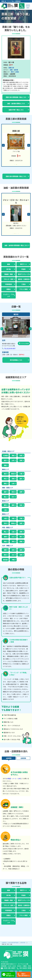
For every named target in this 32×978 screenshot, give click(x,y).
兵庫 (21, 518)
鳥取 (21, 532)
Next (28, 145)
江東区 (17, 72)
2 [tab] (17, 164)
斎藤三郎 (11, 68)
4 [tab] (18, 233)
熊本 (5, 555)
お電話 (9, 778)
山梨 (13, 483)
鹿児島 (5, 560)
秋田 (21, 455)
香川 (21, 536)
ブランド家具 (23, 289)
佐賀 (13, 550)
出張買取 (8, 758)
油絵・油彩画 (14, 70)
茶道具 (23, 269)
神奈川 (13, 474)
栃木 (21, 479)
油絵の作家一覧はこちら (19, 110)
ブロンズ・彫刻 (8, 279)
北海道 (5, 455)
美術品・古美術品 (23, 279)
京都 (13, 518)
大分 (13, 555)
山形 (13, 460)
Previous (3, 145)
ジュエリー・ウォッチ (8, 295)
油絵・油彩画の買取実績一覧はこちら (16, 245)
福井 (5, 492)
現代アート (23, 264)
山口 (13, 536)
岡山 (5, 532)
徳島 (5, 541)
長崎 (21, 550)
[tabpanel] (16, 145)
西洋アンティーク (23, 274)
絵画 (8, 264)
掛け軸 (8, 269)
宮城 (21, 460)
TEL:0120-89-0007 (10, 348)
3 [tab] (17, 233)
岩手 (5, 460)
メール (14, 778)
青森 (13, 455)
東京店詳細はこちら (19, 360)
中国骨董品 (8, 284)
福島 (5, 465)
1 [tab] (15, 164)
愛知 (5, 505)
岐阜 (21, 505)
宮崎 (21, 555)
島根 (5, 536)
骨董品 (8, 289)
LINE (19, 778)
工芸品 (23, 284)
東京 (12, 72)
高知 (13, 541)
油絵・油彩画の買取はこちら (18, 103)
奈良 (5, 523)
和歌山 (13, 523)
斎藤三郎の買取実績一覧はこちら (17, 97)
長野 (21, 492)
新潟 (13, 492)
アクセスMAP (24, 343)
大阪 (5, 518)
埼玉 (5, 479)
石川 (13, 497)
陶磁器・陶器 (8, 274)
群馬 (5, 483)
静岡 (13, 505)
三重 (5, 510)
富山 (5, 497)
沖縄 (13, 560)
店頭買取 (23, 758)
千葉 (21, 474)
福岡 (5, 550)
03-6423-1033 (24, 968)
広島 (13, 532)
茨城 (13, 479)
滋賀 (21, 523)
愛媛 (21, 541)
